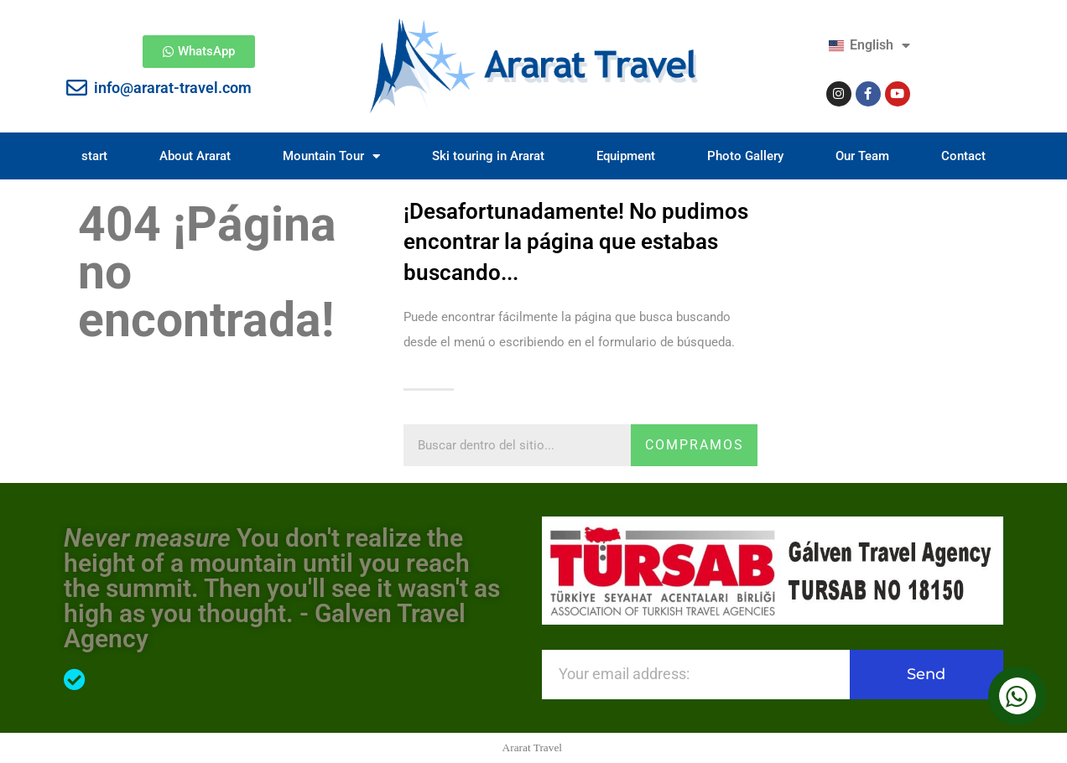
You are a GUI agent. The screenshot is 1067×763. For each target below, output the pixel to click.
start (94, 156)
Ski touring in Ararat (488, 156)
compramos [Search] (694, 445)
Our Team (862, 156)
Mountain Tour (331, 156)
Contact (963, 156)
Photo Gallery (745, 156)
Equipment (625, 156)
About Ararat (195, 156)
